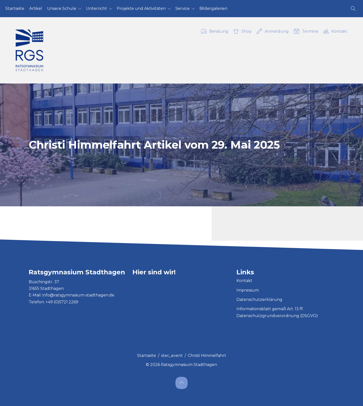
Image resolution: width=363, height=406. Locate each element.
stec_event (172, 355)
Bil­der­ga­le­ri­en (213, 8)
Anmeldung (273, 31)
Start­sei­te (14, 8)
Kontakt (335, 31)
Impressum (247, 290)
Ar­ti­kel (35, 8)
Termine (306, 31)
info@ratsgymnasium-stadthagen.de (78, 295)
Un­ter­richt (96, 8)
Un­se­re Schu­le (61, 8)
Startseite (146, 355)
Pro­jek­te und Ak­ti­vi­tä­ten (141, 8)
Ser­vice (182, 8)
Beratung (214, 31)
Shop (242, 31)
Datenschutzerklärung (259, 299)
